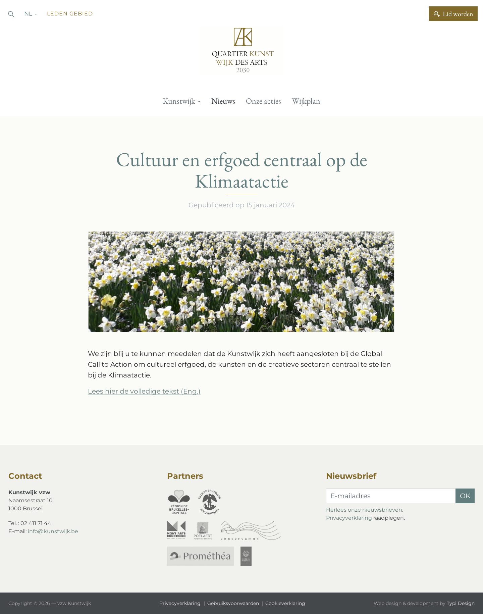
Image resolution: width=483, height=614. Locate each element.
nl (29, 13)
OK (465, 496)
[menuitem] (181, 101)
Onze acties (263, 101)
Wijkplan (306, 101)
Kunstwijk (180, 101)
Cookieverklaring (285, 603)
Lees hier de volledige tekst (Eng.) (144, 391)
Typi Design (461, 603)
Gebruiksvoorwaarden (233, 603)
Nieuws (223, 101)
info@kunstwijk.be (53, 531)
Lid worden (453, 13)
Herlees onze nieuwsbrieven (364, 510)
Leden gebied (70, 13)
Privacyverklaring (349, 518)
